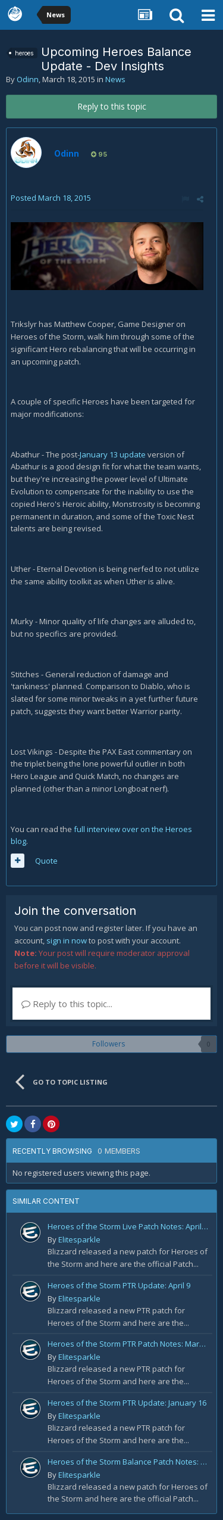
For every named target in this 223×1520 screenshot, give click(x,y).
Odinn (28, 79)
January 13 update (113, 454)
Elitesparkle (79, 1239)
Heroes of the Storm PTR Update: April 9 (119, 1285)
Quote (46, 860)
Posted (51, 197)
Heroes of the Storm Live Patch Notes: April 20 (128, 1226)
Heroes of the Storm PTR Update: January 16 (127, 1402)
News (115, 79)
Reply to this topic (111, 106)
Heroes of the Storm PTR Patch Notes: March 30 (128, 1343)
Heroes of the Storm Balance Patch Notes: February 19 (128, 1461)
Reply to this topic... (66, 1004)
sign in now (66, 940)
